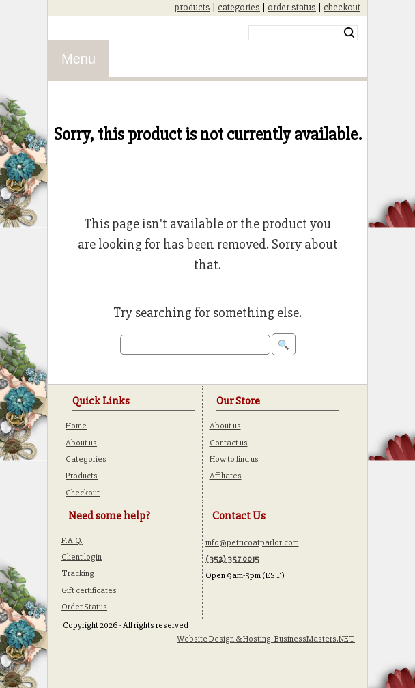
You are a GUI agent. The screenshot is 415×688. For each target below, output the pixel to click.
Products (82, 475)
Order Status (84, 606)
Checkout (83, 492)
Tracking (77, 573)
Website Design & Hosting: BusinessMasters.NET (266, 638)
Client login (81, 556)
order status (292, 7)
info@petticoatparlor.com (252, 542)
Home (76, 425)
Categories (86, 459)
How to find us (234, 459)
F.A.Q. (72, 540)
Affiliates (226, 475)
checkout (342, 7)
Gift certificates (89, 590)
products (192, 7)
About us (81, 442)
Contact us (229, 442)
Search (349, 32)
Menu (78, 58)
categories (239, 7)
